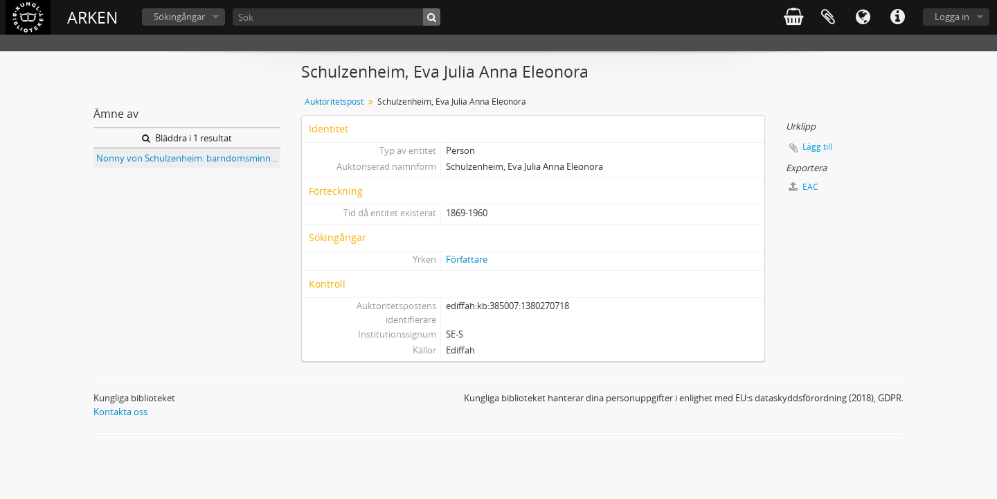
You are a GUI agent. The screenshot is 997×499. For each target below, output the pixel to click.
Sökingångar (179, 16)
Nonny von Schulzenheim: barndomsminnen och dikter (188, 158)
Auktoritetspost (334, 101)
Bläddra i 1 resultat (187, 138)
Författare (466, 259)
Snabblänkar (897, 17)
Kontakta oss (120, 411)
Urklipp (828, 17)
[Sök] (336, 17)
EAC (803, 187)
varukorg (793, 17)
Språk (862, 17)
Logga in (952, 16)
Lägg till (817, 146)
